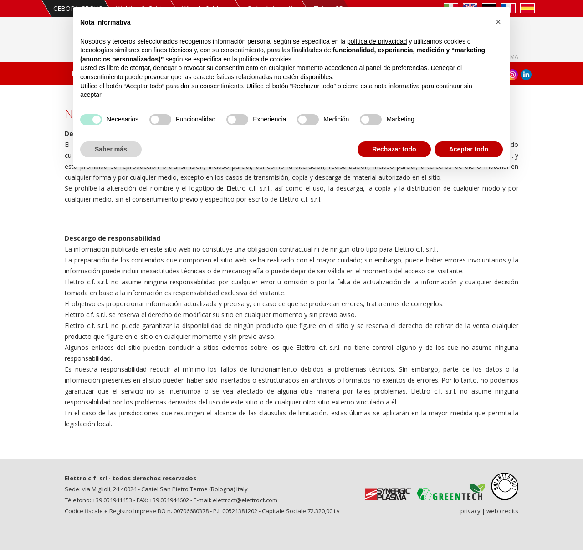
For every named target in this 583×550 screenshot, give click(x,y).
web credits (502, 511)
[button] (498, 22)
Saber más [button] (111, 149)
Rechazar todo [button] (394, 149)
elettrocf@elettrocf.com (245, 500)
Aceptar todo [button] (468, 149)
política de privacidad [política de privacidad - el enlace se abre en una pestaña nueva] (377, 41)
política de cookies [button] (265, 59)
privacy (470, 511)
